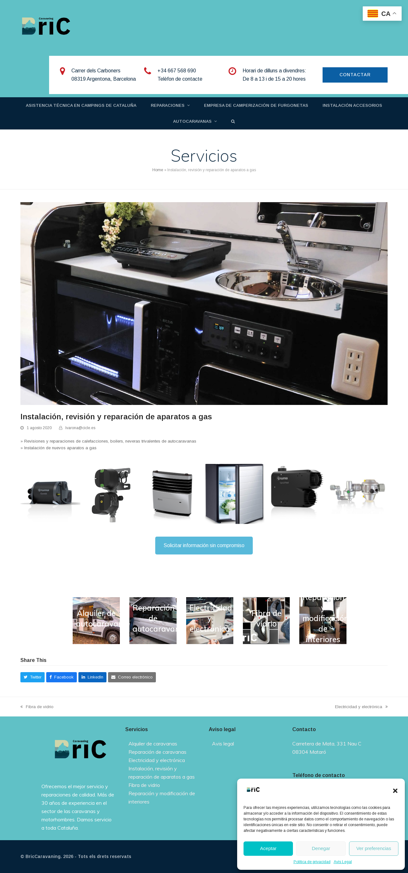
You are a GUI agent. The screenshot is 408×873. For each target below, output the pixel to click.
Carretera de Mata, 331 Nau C (326, 743)
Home (157, 170)
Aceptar (268, 848)
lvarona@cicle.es (80, 428)
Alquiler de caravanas (152, 743)
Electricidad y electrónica (361, 707)
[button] (395, 791)
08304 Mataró (309, 752)
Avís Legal (343, 862)
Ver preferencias (373, 848)
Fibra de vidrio (37, 707)
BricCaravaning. (44, 856)
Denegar (321, 848)
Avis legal (223, 743)
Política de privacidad (312, 862)
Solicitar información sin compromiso (204, 545)
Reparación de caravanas (157, 752)
